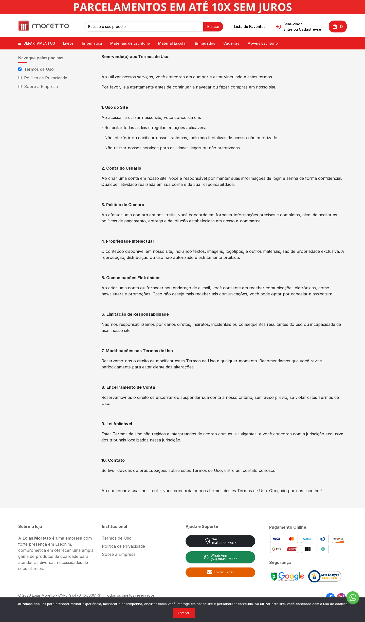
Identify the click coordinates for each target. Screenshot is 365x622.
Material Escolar (172, 42)
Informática (92, 42)
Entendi (184, 613)
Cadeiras (231, 42)
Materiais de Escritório (130, 42)
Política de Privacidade (45, 77)
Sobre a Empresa (41, 85)
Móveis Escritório (262, 42)
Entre (288, 29)
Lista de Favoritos (248, 26)
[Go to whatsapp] (352, 597)
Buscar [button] (213, 26)
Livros (68, 42)
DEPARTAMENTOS (36, 42)
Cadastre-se (310, 29)
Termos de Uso (39, 68)
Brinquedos (205, 42)
